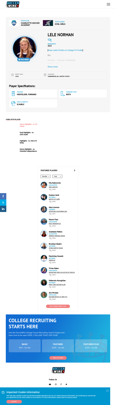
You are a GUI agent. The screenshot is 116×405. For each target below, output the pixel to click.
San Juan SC (53, 187)
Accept (14, 401)
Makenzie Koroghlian (57, 280)
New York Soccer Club (57, 284)
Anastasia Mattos (55, 231)
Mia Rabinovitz (55, 183)
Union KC (52, 260)
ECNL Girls (60, 24)
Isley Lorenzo (54, 207)
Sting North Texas (56, 248)
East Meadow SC (55, 223)
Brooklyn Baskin (55, 244)
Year (55, 176)
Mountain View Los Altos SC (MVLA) (62, 272)
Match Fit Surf (54, 199)
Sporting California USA (58, 211)
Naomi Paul (53, 219)
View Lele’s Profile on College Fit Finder (65, 50)
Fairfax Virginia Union (57, 236)
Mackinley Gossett (56, 256)
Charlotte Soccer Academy (30, 24)
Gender (44, 176)
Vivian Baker (54, 268)
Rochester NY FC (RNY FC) (58, 297)
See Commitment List (58, 306)
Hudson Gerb (54, 195)
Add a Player (58, 358)
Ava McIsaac (53, 293)
